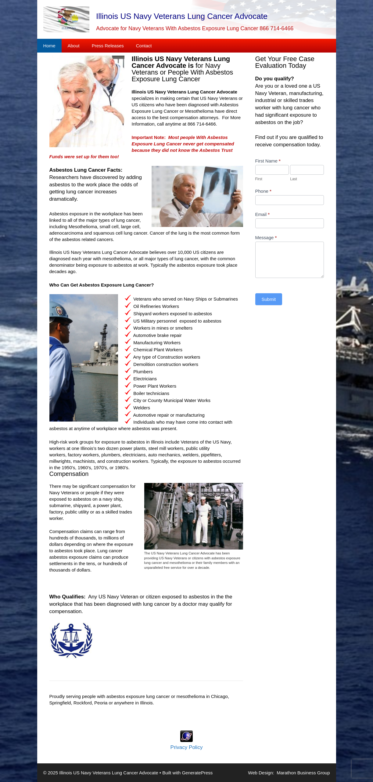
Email (262, 214)
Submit (269, 299)
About (74, 45)
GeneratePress (197, 772)
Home (49, 45)
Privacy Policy (186, 747)
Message (266, 237)
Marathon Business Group (303, 772)
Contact (144, 45)
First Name (268, 160)
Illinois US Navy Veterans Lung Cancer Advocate (181, 16)
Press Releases (108, 45)
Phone (263, 191)
